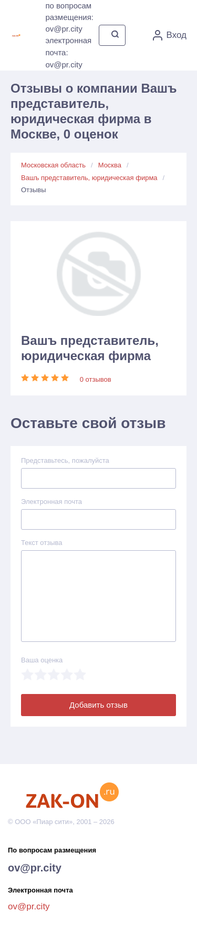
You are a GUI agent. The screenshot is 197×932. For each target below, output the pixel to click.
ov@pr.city (34, 868)
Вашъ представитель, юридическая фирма (89, 178)
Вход (169, 35)
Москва (109, 165)
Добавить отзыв (98, 704)
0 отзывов (95, 379)
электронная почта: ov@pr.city (68, 52)
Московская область (53, 165)
